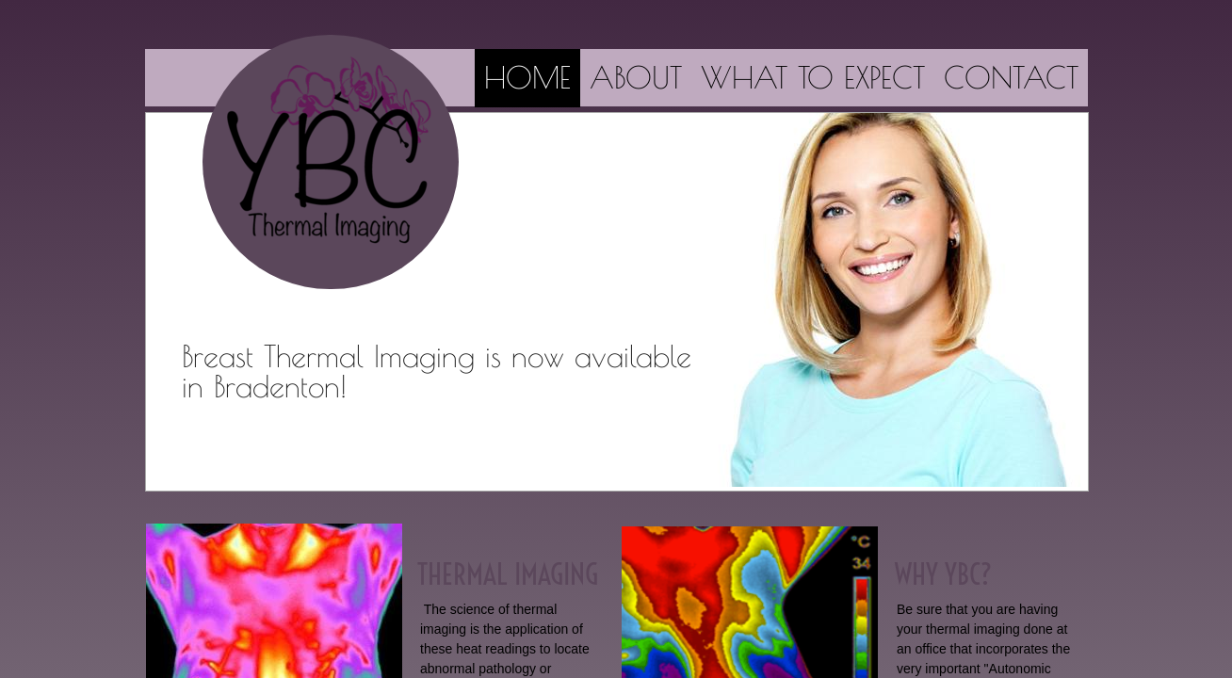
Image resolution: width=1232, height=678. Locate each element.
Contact (1011, 77)
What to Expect (813, 77)
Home (527, 77)
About (636, 77)
